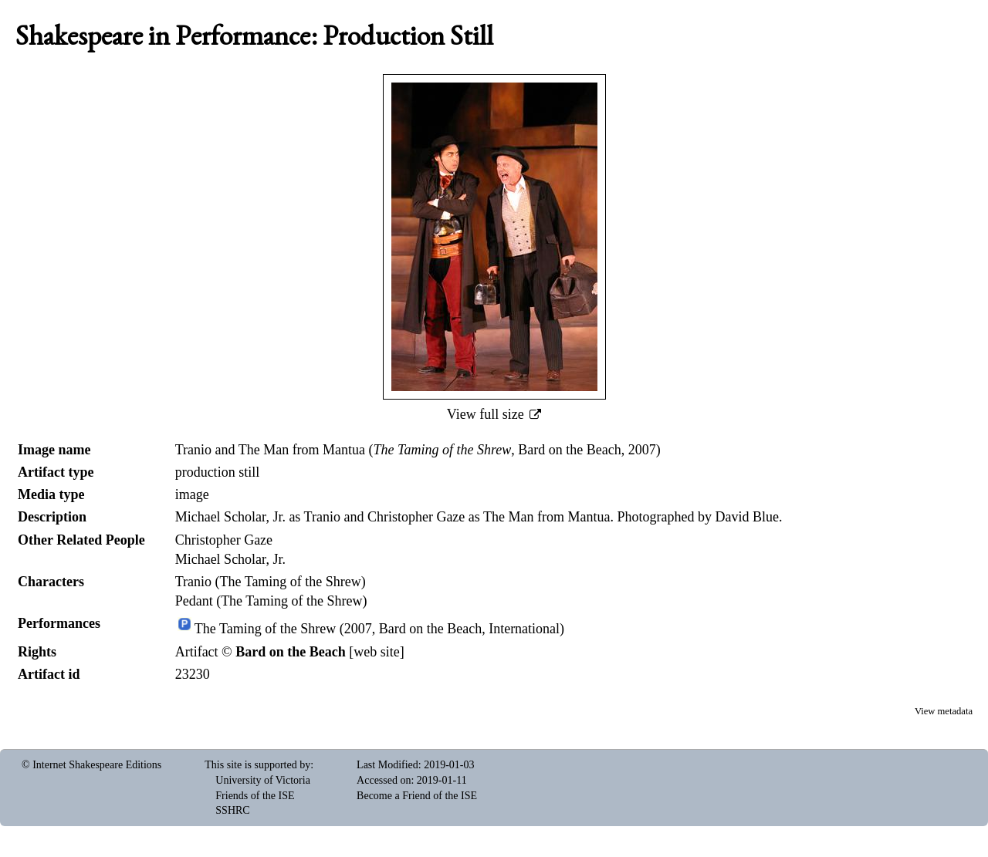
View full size (487, 414)
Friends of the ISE (254, 795)
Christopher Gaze (223, 540)
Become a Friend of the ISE (417, 795)
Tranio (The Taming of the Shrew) (270, 581)
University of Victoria (262, 780)
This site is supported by (257, 765)
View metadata (944, 711)
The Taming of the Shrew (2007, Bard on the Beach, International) (379, 629)
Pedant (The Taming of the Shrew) (271, 601)
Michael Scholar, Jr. (230, 559)
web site (376, 652)
